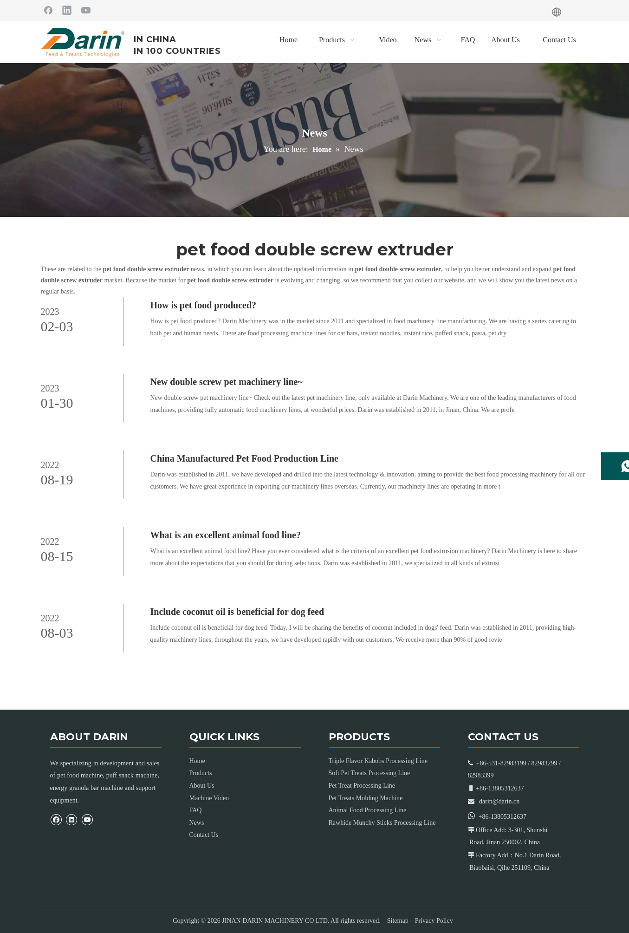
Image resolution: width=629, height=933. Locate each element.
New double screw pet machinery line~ (226, 382)
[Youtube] (85, 9)
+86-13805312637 (503, 816)
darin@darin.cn (499, 801)
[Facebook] (48, 9)
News (196, 822)
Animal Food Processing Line (368, 810)
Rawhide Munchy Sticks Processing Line (382, 822)
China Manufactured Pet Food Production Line (244, 458)
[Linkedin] (66, 9)
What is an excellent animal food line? (225, 535)
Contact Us (204, 834)
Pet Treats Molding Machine (366, 798)
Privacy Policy (434, 920)
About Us (201, 785)
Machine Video (209, 798)
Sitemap (398, 920)
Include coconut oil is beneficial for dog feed (237, 612)
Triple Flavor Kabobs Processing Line (378, 760)
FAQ (195, 810)
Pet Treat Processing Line (362, 785)
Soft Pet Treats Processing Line (369, 773)
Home (197, 760)
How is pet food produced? (203, 305)
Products (200, 773)
